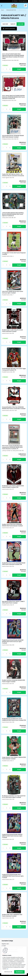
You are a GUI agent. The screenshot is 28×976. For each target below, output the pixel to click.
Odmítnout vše (8, 971)
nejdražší (12, 24)
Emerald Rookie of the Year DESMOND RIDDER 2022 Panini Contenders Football (13, 407)
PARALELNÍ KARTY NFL (11, 10)
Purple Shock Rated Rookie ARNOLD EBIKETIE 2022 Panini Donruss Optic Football (12, 836)
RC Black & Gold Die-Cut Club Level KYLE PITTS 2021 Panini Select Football (13, 796)
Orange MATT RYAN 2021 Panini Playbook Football (14, 253)
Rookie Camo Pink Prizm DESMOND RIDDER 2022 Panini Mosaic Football (12, 525)
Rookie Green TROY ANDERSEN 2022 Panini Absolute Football (12, 915)
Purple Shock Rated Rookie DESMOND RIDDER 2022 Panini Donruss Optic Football (12, 641)
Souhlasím (19, 972)
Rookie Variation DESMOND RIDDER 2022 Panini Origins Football (13, 680)
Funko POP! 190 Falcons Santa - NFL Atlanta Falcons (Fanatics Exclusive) (13, 174)
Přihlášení (16, 1)
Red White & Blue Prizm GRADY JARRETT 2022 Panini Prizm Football (13, 602)
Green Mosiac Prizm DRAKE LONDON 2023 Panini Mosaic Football (14, 758)
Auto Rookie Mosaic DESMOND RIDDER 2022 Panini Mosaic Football (13, 136)
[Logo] (14, 6)
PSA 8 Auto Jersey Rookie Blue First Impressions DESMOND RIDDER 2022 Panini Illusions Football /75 (12, 447)
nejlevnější (5, 24)
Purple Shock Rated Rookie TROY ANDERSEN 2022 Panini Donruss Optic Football (13, 876)
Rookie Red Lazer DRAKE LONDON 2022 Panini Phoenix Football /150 (13, 486)
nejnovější (20, 24)
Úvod (2, 10)
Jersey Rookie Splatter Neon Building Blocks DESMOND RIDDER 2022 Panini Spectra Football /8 (12, 214)
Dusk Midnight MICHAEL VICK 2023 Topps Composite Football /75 (14, 369)
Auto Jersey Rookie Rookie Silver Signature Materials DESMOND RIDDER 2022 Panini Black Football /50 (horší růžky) (13, 56)
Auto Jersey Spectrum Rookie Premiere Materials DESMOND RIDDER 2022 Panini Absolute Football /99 (13, 97)
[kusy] (6, 69)
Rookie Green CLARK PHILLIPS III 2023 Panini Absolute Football (12, 330)
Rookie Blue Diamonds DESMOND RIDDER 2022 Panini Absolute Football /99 (13, 563)
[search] (25, 5)
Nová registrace (23, 1)
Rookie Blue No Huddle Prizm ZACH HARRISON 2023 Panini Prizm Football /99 (14, 719)
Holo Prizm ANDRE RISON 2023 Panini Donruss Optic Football (12, 292)
